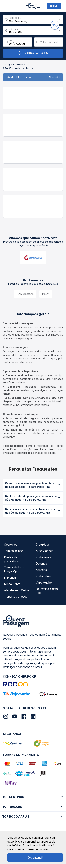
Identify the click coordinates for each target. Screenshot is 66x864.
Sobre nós (10, 544)
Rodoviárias (43, 557)
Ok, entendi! (35, 857)
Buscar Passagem (33, 53)
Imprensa (10, 577)
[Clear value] (28, 42)
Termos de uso (13, 551)
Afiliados (41, 570)
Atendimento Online (16, 590)
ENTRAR (54, 6)
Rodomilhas (43, 576)
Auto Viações (44, 551)
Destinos (41, 563)
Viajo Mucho (44, 582)
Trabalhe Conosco (16, 596)
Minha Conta (12, 584)
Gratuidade (43, 544)
